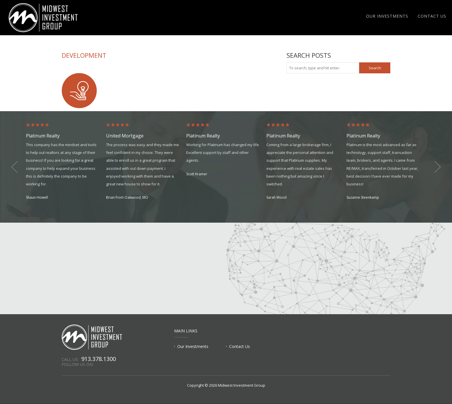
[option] (66, 162)
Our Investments (387, 16)
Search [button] (375, 67)
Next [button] (437, 167)
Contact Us (432, 16)
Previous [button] (14, 167)
